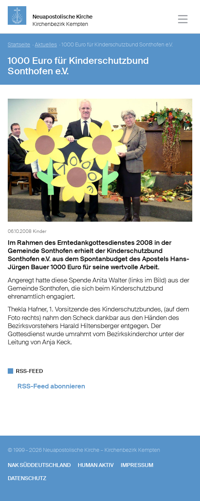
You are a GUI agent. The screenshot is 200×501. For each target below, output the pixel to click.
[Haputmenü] (183, 20)
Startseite (19, 44)
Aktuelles (46, 44)
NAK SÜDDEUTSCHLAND (39, 465)
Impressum (137, 465)
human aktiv (96, 465)
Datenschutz (27, 478)
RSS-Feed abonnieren (51, 386)
